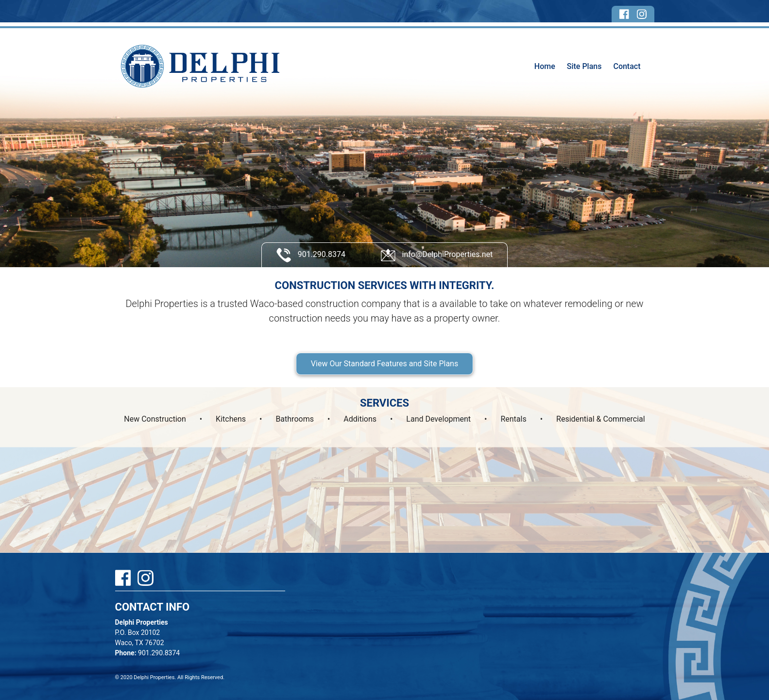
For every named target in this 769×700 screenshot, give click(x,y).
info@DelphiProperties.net (437, 255)
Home (544, 66)
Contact (626, 66)
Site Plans (584, 66)
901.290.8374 (310, 255)
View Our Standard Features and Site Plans (384, 363)
